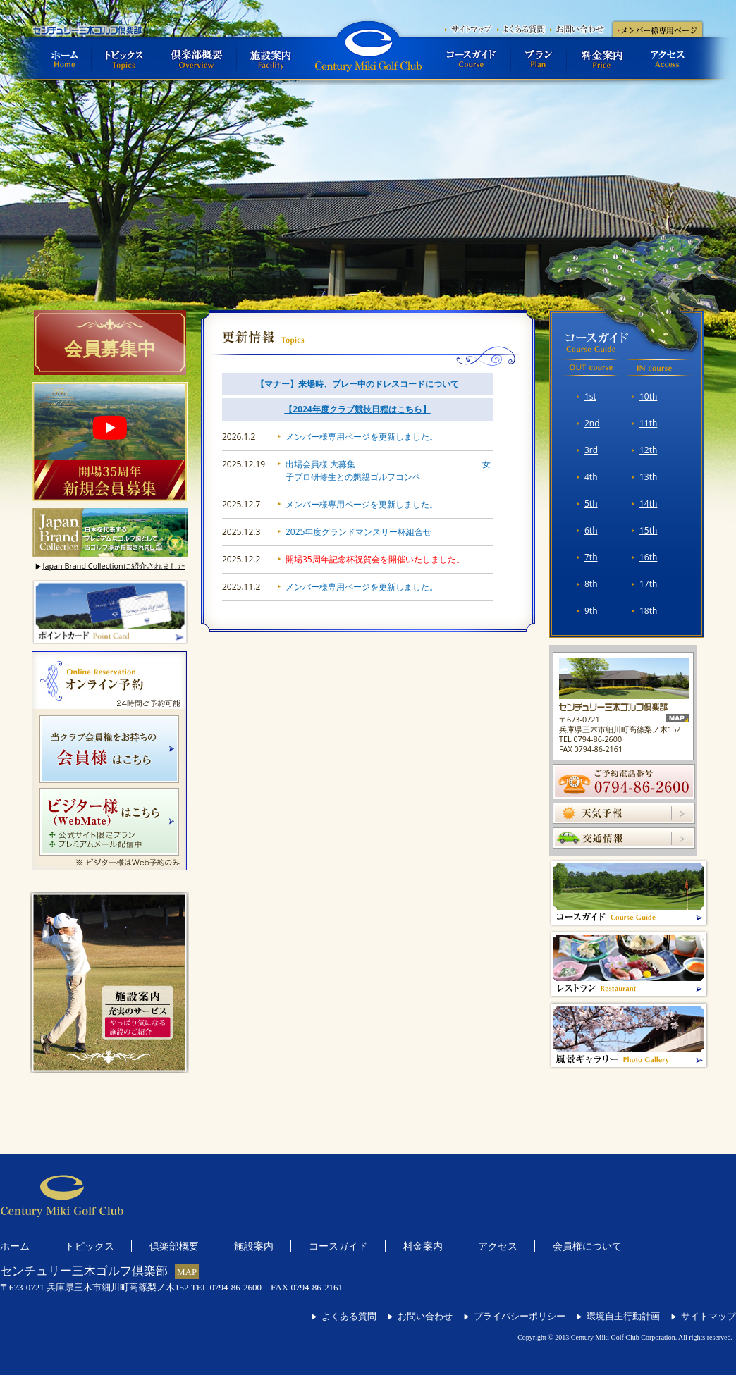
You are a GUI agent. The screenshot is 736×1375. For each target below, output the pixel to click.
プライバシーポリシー (514, 1315)
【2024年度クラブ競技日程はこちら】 (357, 409)
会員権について (587, 1245)
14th (648, 504)
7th (591, 557)
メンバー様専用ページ (657, 28)
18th (648, 611)
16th (648, 557)
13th (648, 477)
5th (591, 504)
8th (591, 584)
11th (648, 423)
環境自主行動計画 (618, 1315)
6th (591, 530)
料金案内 (602, 58)
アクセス (670, 58)
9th (591, 611)
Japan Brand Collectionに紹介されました (110, 566)
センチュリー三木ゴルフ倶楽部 (368, 50)
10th (648, 396)
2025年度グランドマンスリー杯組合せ (358, 532)
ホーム (62, 58)
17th (648, 584)
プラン (539, 58)
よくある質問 (522, 28)
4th (591, 477)
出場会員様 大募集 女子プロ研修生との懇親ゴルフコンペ (388, 470)
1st (590, 396)
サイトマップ (470, 28)
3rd (591, 450)
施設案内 (270, 58)
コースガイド (471, 58)
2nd (592, 423)
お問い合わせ (579, 28)
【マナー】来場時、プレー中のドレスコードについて (357, 384)
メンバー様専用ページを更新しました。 (362, 437)
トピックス (124, 58)
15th (648, 530)
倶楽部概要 (197, 58)
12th (648, 450)
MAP (187, 1271)
